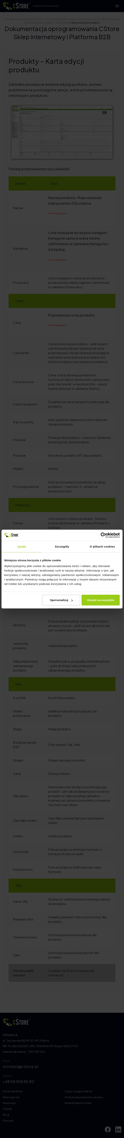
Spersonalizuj (61, 600)
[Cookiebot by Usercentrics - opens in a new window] (103, 535)
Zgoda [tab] (21, 546)
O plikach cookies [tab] (102, 546)
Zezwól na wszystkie (100, 600)
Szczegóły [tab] (62, 546)
